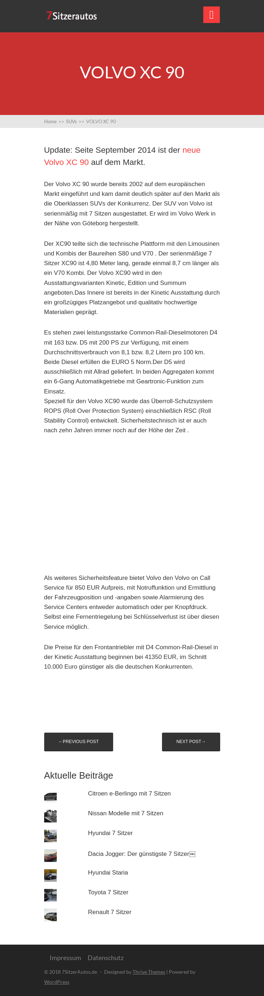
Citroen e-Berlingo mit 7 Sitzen (129, 793)
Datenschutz (106, 958)
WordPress (56, 982)
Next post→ (191, 741)
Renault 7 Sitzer (109, 912)
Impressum (65, 958)
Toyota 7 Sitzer (108, 892)
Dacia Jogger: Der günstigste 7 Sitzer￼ (141, 853)
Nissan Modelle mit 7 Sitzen (125, 813)
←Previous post (79, 741)
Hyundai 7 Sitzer (110, 833)
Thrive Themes (149, 972)
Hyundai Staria (108, 872)
